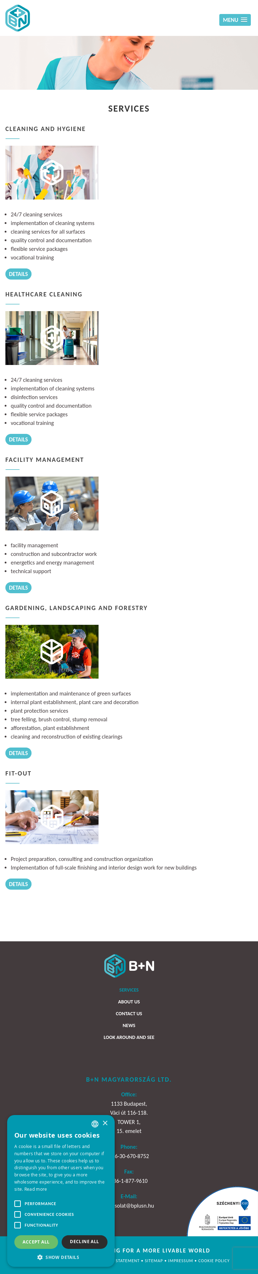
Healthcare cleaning (43, 294)
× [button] (105, 1123)
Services (129, 990)
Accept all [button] (36, 1242)
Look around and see (129, 1037)
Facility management (44, 460)
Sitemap (154, 1260)
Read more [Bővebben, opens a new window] (35, 1189)
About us (129, 1002)
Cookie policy (214, 1260)
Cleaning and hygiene (45, 129)
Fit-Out (18, 773)
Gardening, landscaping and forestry (76, 608)
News (129, 1025)
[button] (61, 1257)
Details (18, 274)
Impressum (181, 1260)
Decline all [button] (84, 1241)
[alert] (61, 1191)
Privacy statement (119, 1260)
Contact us (129, 1014)
